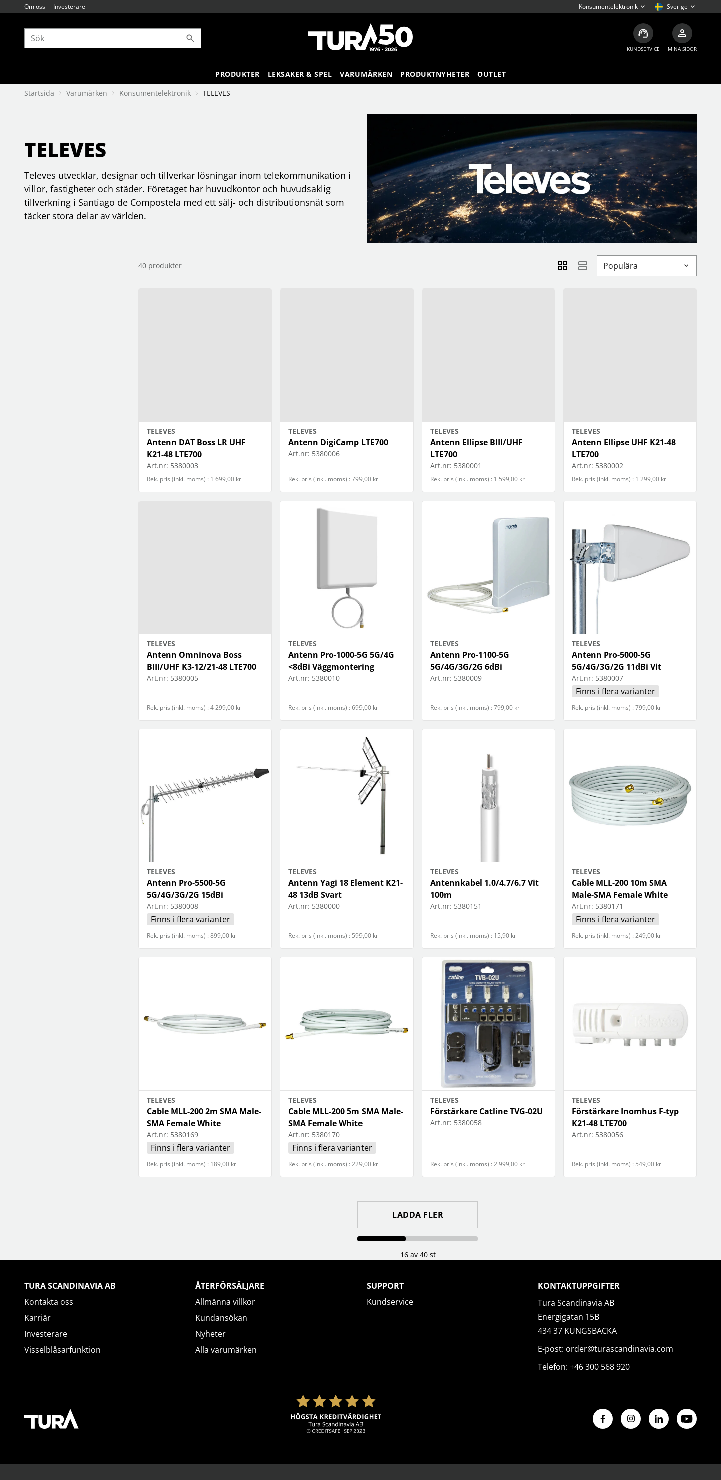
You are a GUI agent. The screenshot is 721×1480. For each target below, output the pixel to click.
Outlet (491, 74)
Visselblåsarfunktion (62, 1349)
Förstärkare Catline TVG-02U (486, 1111)
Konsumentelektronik (155, 93)
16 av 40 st (418, 1254)
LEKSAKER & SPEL (300, 74)
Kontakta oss (48, 1301)
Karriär (37, 1317)
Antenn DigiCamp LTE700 (338, 442)
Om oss (34, 6)
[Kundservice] (643, 38)
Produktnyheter (434, 74)
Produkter (237, 74)
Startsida (39, 93)
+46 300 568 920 (600, 1366)
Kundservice (390, 1301)
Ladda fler (417, 1214)
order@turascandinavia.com (619, 1348)
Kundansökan (221, 1317)
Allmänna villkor (225, 1301)
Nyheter (210, 1333)
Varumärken (366, 74)
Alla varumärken (226, 1349)
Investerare (69, 6)
